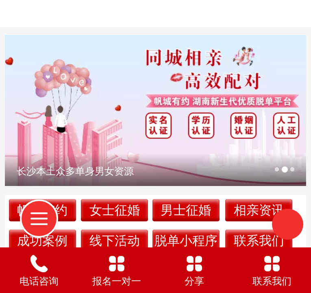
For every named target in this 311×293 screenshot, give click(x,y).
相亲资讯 (259, 210)
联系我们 (259, 241)
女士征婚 (114, 210)
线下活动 (114, 241)
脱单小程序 (185, 241)
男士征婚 (186, 210)
